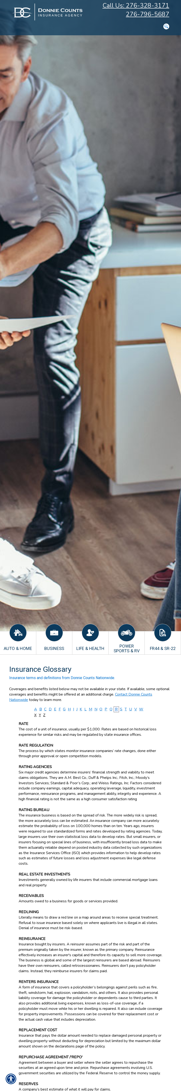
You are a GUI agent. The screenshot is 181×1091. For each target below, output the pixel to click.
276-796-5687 (147, 14)
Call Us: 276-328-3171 (136, 5)
